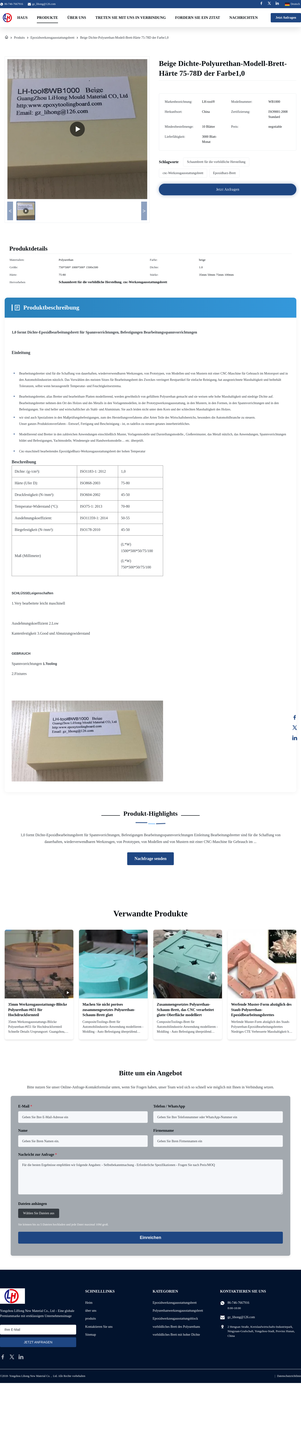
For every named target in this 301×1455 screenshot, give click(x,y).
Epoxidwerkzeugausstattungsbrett (53, 37)
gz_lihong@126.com (44, 4)
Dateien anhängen (32, 1204)
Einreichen (150, 1237)
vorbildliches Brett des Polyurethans (176, 1326)
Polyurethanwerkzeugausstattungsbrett (178, 1310)
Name (22, 1130)
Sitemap (90, 1334)
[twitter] (12, 1357)
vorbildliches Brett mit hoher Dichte (176, 1334)
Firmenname (163, 1130)
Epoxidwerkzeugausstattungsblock (175, 1318)
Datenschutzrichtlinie (289, 1376)
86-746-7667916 (238, 1302)
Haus (22, 18)
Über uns (76, 18)
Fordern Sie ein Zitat (197, 18)
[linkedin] (21, 1357)
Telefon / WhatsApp (169, 1106)
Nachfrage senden (150, 858)
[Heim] (6, 37)
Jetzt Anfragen (286, 17)
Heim (88, 1302)
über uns (90, 1310)
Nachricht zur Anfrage (37, 1154)
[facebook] (3, 1357)
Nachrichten (243, 18)
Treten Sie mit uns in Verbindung (130, 18)
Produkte (47, 18)
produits (90, 1318)
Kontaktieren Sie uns (99, 1326)
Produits (19, 37)
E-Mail (25, 1106)
